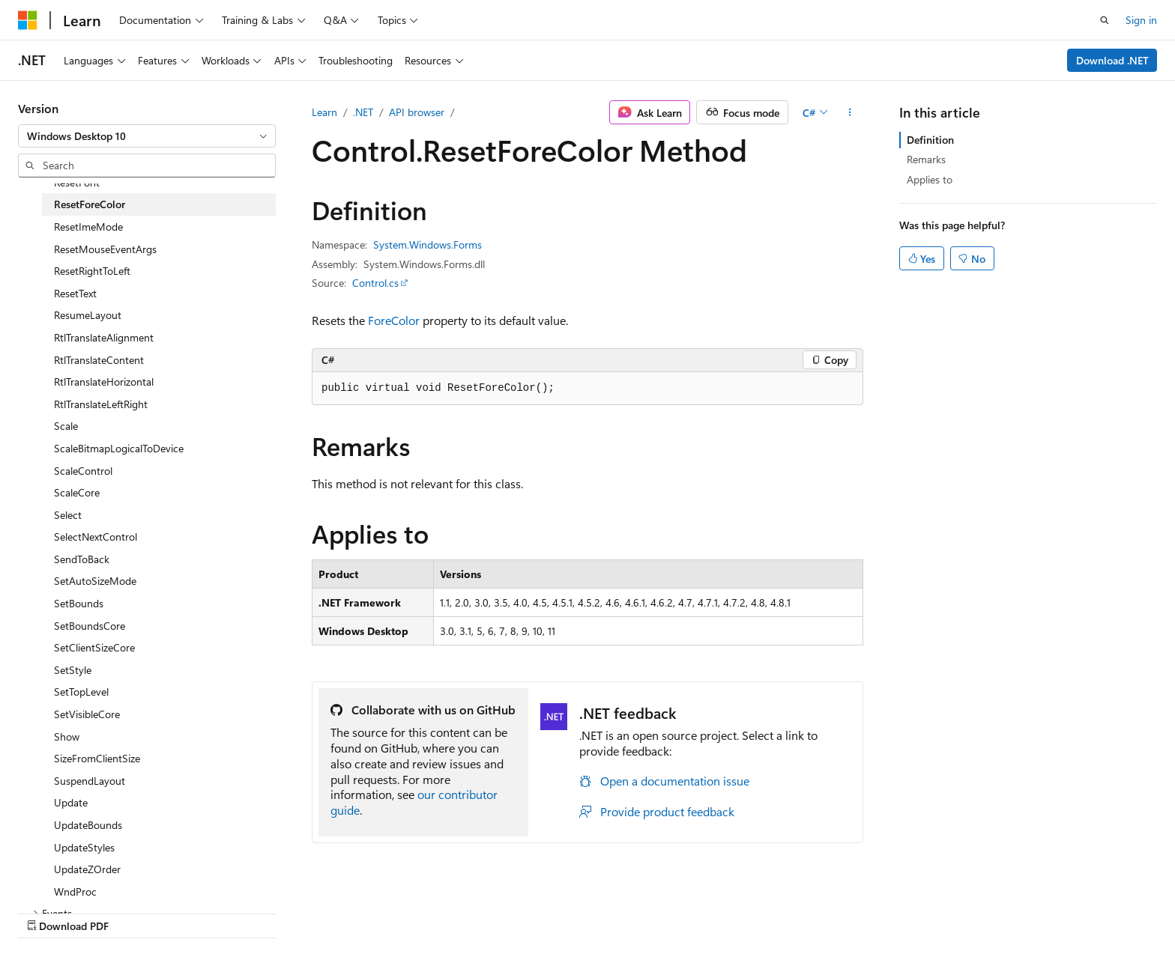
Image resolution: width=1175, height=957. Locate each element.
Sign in (1141, 20)
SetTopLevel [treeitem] (81, 691)
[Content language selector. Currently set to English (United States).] (86, 910)
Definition (930, 140)
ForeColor (394, 320)
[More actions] (850, 112)
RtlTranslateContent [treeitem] (99, 360)
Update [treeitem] (71, 802)
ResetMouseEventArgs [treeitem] (105, 249)
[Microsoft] (27, 20)
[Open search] (1105, 20)
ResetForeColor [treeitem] (89, 204)
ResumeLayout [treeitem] (87, 315)
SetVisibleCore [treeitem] (87, 714)
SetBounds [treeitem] (78, 603)
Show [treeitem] (66, 736)
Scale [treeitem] (66, 426)
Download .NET (1112, 60)
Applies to (929, 179)
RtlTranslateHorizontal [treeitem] (104, 381)
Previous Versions (679, 910)
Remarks (926, 159)
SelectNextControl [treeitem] (95, 536)
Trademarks (1019, 910)
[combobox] (147, 136)
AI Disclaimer (591, 910)
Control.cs (375, 283)
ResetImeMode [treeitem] (88, 226)
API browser (416, 112)
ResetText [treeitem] (75, 293)
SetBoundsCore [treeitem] (89, 626)
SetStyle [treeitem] (72, 670)
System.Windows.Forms (427, 244)
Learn (324, 112)
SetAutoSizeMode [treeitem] (95, 581)
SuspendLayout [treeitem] (89, 781)
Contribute (811, 910)
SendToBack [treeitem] (81, 559)
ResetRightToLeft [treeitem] (92, 271)
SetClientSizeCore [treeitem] (94, 647)
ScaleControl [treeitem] (83, 471)
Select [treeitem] (68, 515)
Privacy (870, 910)
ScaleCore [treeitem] (77, 492)
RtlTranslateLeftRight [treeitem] (101, 404)
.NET (363, 112)
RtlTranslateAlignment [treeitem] (104, 337)
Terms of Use (945, 910)
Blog (747, 910)
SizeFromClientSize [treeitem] (97, 758)
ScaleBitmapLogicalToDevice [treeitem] (119, 448)
